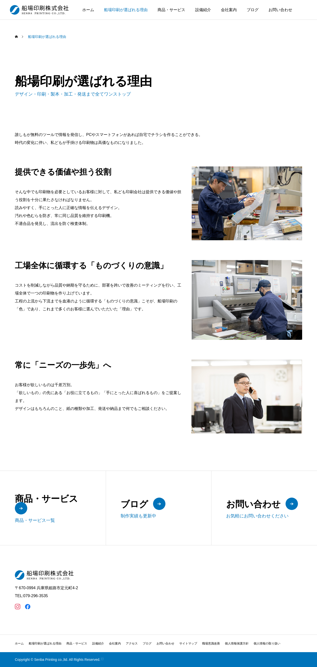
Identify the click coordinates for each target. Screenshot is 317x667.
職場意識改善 (211, 643)
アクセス (132, 643)
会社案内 (229, 10)
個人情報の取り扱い (267, 643)
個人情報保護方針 (237, 643)
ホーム (88, 10)
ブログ (253, 10)
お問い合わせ (280, 10)
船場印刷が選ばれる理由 (126, 10)
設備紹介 (203, 10)
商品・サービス (171, 10)
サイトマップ (188, 643)
